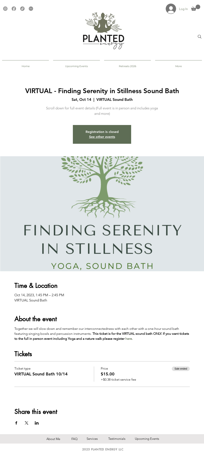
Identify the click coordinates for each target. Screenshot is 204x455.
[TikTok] (22, 8)
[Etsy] (31, 8)
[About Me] (58, 439)
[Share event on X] (27, 423)
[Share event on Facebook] (16, 423)
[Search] (199, 36)
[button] (195, 8)
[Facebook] (14, 8)
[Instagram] (5, 8)
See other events (102, 137)
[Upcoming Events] (147, 438)
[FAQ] (76, 438)
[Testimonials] (118, 438)
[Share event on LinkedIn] (37, 423)
